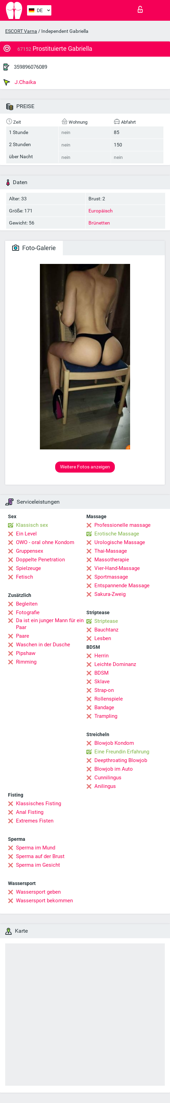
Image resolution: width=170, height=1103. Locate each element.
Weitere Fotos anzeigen (85, 466)
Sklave (102, 681)
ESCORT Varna (21, 31)
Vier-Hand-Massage (117, 568)
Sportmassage (111, 577)
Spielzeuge (28, 568)
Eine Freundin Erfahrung (121, 752)
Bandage (104, 707)
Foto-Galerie (34, 247)
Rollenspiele (108, 699)
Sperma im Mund (35, 848)
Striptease (106, 621)
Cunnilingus (107, 777)
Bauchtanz (106, 630)
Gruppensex (29, 551)
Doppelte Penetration (40, 560)
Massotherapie (111, 560)
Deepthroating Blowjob (120, 760)
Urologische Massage (119, 542)
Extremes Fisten (34, 821)
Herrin (101, 656)
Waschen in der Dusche (43, 644)
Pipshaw (25, 653)
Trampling (105, 716)
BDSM (101, 673)
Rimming (26, 662)
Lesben (102, 638)
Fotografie (28, 612)
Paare (22, 636)
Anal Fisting (29, 812)
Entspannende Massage (122, 585)
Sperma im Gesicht (38, 865)
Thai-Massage (110, 551)
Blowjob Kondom (114, 743)
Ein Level (26, 534)
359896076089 (30, 67)
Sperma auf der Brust (40, 856)
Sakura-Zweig (110, 594)
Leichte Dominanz (115, 664)
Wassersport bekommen (44, 900)
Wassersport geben (38, 892)
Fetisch (24, 577)
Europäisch (100, 210)
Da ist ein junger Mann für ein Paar (50, 623)
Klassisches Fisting (38, 803)
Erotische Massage (116, 534)
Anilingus (105, 786)
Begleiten (26, 604)
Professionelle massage (122, 525)
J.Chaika (19, 82)
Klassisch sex (32, 525)
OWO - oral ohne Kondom (45, 542)
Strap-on (104, 690)
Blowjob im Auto (113, 769)
